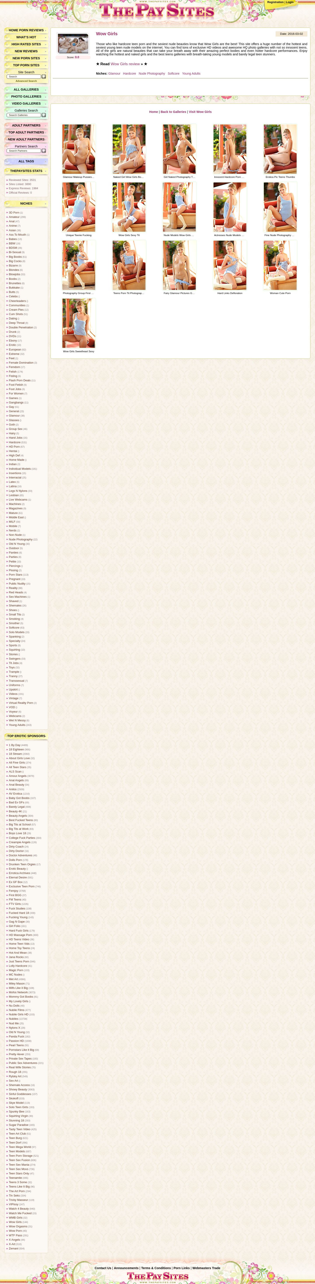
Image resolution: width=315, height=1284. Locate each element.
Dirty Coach (16, 846)
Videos (13, 693)
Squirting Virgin (18, 1116)
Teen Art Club (17, 1133)
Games (13, 398)
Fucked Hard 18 (19, 912)
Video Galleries (26, 103)
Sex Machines (17, 596)
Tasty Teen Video (19, 1129)
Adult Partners (26, 125)
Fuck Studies (17, 908)
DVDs (12, 336)
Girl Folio (14, 926)
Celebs (13, 296)
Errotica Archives (19, 873)
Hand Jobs (15, 437)
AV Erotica (15, 793)
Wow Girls (106, 33)
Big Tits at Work (18, 828)
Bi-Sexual (15, 252)
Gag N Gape (17, 921)
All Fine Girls (17, 762)
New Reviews (26, 51)
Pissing (13, 570)
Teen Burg (15, 1138)
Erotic (12, 345)
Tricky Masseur (18, 1200)
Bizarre (13, 265)
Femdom (14, 367)
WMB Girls (15, 1217)
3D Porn (14, 212)
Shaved (13, 601)
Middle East (16, 517)
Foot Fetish (16, 384)
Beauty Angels (18, 815)
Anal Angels (16, 780)
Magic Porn (16, 970)
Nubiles (13, 1018)
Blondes (14, 270)
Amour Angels (17, 776)
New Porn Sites (26, 58)
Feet (12, 358)
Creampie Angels (19, 842)
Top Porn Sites (26, 65)
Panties (13, 552)
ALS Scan (15, 771)
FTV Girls (15, 904)
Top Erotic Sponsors (26, 736)
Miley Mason (17, 983)
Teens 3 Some (18, 1182)
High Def (14, 455)
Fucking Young (18, 917)
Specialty (14, 641)
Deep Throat (16, 322)
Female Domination (21, 362)
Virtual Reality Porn (21, 702)
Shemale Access (19, 1085)
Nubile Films (16, 1010)
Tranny (13, 676)
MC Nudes (15, 974)
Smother (14, 623)
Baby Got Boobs (19, 798)
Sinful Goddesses (20, 1094)
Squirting (14, 649)
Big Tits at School (20, 824)
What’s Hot (26, 37)
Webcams (15, 716)
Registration (275, 2)
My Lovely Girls (18, 1001)
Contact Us (103, 1268)
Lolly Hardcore (18, 965)
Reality (13, 588)
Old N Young (17, 543)
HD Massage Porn (20, 935)
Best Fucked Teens (21, 820)
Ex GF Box (16, 882)
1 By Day (14, 745)
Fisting (13, 376)
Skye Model (16, 1102)
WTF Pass (15, 1235)
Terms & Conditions (156, 1268)
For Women (16, 393)
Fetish (13, 371)
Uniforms (14, 685)
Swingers (15, 658)
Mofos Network (18, 992)
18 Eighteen (16, 749)
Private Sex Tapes (20, 1058)
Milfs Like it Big (18, 988)
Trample (14, 671)
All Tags (26, 161)
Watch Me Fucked (20, 1213)
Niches (26, 203)
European (15, 349)
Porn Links (181, 1268)
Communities (17, 305)
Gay (11, 406)
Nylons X (14, 1027)
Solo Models (16, 632)
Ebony (13, 340)
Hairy (12, 433)
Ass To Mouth (17, 234)
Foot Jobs (15, 389)
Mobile (13, 526)
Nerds (12, 530)
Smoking (14, 618)
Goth (12, 424)
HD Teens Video (19, 939)
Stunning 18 (16, 1120)
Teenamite (15, 1177)
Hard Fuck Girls (18, 930)
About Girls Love (19, 758)
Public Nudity (17, 583)
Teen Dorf (15, 1142)
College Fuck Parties (22, 837)
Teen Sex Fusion (19, 1160)
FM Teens (15, 899)
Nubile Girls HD (18, 1014)
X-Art (12, 1244)
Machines (15, 504)
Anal (12, 221)
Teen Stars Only (19, 1173)
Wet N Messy (17, 720)
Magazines (16, 508)
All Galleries (26, 89)
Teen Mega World (20, 1147)
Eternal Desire (18, 877)
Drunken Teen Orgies (22, 864)
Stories (13, 654)
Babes (13, 239)
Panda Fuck (16, 1036)
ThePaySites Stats (26, 171)
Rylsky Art (15, 1076)
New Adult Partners (26, 139)
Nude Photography (151, 73)
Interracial (15, 477)
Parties (13, 557)
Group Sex (15, 429)
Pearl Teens (16, 1045)
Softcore (173, 73)
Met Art (13, 979)
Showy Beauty (18, 1089)
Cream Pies (16, 309)
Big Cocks (15, 261)
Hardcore (129, 73)
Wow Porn (15, 1230)
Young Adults (191, 73)
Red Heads (16, 592)
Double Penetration (21, 327)
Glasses (14, 420)
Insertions (15, 473)
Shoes (13, 610)
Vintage (13, 698)
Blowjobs (14, 274)
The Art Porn (17, 1191)
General (14, 411)
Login (290, 2)
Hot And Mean (18, 952)
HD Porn (14, 446)
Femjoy (13, 890)
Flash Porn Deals (19, 380)
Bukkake (14, 287)
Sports (13, 645)
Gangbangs (16, 402)
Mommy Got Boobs (21, 996)
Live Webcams (18, 499)
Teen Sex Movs (18, 1169)
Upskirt (13, 689)
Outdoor (14, 548)
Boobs (13, 278)
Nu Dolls (14, 1005)
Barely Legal (16, 806)
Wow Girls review (125, 64)
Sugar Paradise (18, 1124)
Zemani (13, 1248)
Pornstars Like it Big (21, 1049)
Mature (13, 513)
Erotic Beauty (17, 868)
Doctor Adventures (20, 855)
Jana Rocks (16, 957)
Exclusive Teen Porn (21, 886)
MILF (12, 521)
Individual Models (20, 468)
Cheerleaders (17, 301)
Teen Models (17, 1151)
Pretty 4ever (16, 1054)
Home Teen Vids (19, 943)
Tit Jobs (14, 663)
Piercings (15, 566)
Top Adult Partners (26, 132)
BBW (12, 243)
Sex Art (13, 1080)
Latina (13, 486)
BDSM (13, 247)
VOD (12, 707)
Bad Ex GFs (16, 802)
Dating (13, 318)
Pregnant (14, 579)
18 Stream (15, 753)
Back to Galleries (173, 111)
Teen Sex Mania (19, 1164)
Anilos (13, 789)
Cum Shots (16, 314)
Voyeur (13, 711)
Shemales (15, 605)
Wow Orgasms (18, 1226)
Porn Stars (15, 574)
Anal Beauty (16, 784)
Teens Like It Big (19, 1186)
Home (153, 111)
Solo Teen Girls (18, 1107)
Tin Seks (14, 1195)
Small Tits (15, 614)
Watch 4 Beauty (19, 1208)
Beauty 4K (15, 811)
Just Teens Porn (19, 961)
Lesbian (14, 495)
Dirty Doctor (16, 851)
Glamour (114, 73)
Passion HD (16, 1040)
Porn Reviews (31, 30)
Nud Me (14, 1023)
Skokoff (13, 1098)
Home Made (16, 459)
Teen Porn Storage (20, 1155)
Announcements (126, 1268)
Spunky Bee (16, 1111)
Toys (12, 667)
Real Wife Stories (20, 1067)
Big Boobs (15, 256)
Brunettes (15, 283)
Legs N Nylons (18, 490)
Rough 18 (15, 1072)
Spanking (15, 636)
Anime (13, 225)
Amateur (14, 217)
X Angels (14, 1239)
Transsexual (16, 680)
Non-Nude (15, 534)
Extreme (14, 354)
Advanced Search (26, 81)
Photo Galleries (26, 96)
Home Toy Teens (19, 948)
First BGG (15, 895)
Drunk (12, 331)
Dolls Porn (15, 860)
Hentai (13, 451)
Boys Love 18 (17, 833)
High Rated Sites (26, 44)
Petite (12, 561)
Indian (13, 464)
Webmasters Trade (206, 1268)
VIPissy (13, 1204)
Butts (12, 292)
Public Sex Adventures (23, 1063)
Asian (12, 230)
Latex (12, 481)
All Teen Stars (17, 767)
